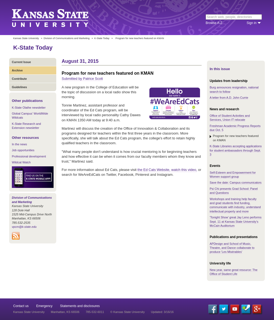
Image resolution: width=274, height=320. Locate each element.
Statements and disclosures (80, 306)
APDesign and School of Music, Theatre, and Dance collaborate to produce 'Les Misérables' (232, 248)
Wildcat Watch (21, 162)
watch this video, (184, 170)
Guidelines (19, 87)
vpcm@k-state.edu (24, 226)
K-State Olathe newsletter (28, 107)
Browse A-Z (214, 23)
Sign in (252, 23)
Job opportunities (23, 150)
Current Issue (21, 62)
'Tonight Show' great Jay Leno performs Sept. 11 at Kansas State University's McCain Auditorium (236, 221)
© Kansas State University (127, 312)
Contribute (19, 78)
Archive (17, 70)
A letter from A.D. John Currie (229, 97)
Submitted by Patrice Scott (82, 79)
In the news (19, 144)
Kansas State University (57, 17)
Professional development (29, 156)
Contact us (21, 306)
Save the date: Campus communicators (236, 182)
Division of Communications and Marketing (67, 38)
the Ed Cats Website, (154, 170)
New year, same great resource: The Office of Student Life (234, 272)
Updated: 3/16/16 (162, 312)
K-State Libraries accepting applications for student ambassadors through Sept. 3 (236, 150)
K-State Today (101, 38)
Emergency (44, 306)
